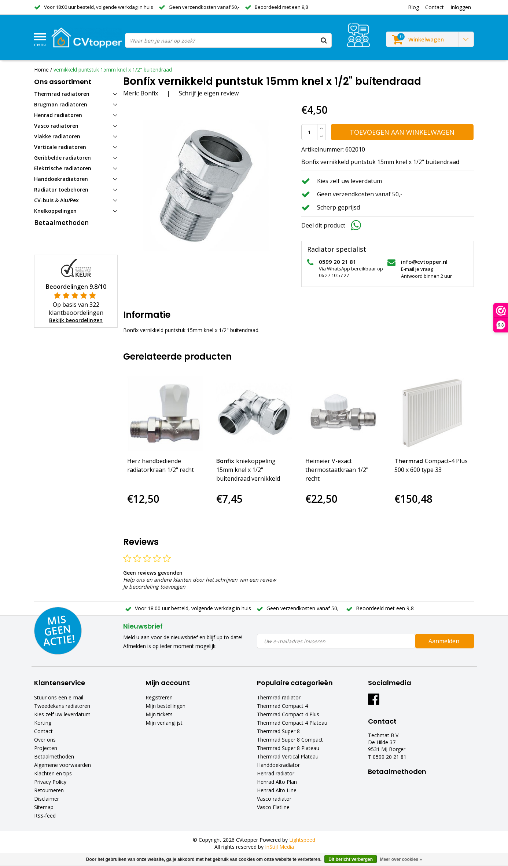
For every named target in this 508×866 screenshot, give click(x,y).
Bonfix (149, 93)
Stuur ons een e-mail (58, 697)
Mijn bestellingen (165, 705)
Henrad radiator (275, 773)
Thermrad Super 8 (278, 731)
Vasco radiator (274, 798)
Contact (43, 731)
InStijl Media (279, 846)
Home (41, 69)
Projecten (45, 748)
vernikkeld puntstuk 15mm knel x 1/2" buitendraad (113, 69)
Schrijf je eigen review (209, 93)
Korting (42, 722)
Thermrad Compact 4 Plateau (292, 722)
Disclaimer (46, 798)
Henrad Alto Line (277, 790)
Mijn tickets (159, 714)
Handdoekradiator (278, 764)
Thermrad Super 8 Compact (290, 739)
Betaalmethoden (54, 756)
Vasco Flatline (273, 807)
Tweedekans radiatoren (62, 705)
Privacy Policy (50, 781)
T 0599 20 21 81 (387, 756)
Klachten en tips (53, 773)
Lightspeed (302, 839)
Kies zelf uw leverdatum (62, 714)
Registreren (159, 697)
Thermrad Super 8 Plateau (288, 748)
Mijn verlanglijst (164, 722)
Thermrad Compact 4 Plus (288, 714)
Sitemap (44, 807)
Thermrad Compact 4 (282, 705)
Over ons (45, 739)
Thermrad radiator (279, 697)
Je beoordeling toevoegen (154, 586)
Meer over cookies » (401, 859)
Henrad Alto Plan (277, 781)
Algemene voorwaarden (62, 764)
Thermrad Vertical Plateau (288, 756)
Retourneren (49, 790)
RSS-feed (45, 815)
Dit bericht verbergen (350, 859)
